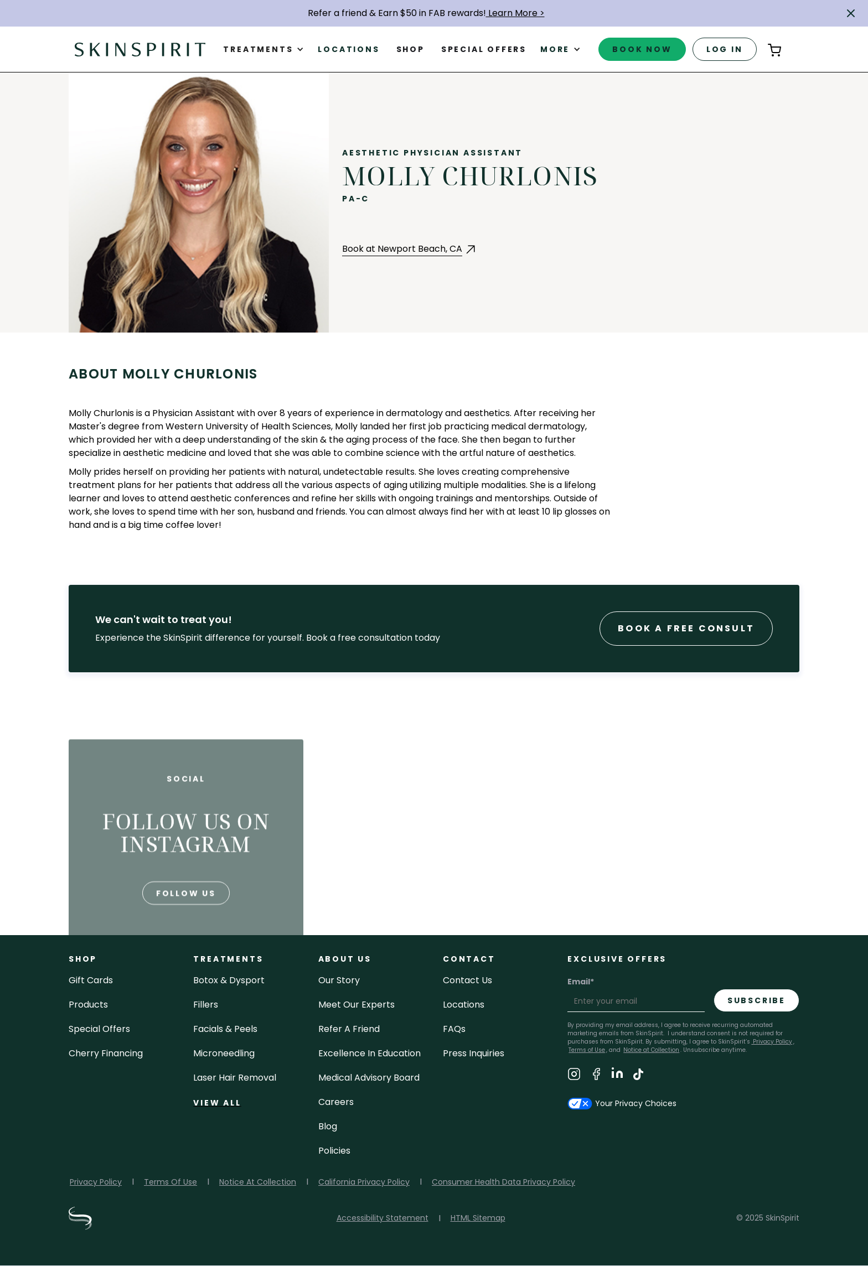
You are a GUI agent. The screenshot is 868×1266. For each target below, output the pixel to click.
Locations (348, 49)
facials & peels (225, 1029)
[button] (851, 13)
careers (336, 1102)
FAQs (454, 1029)
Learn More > (515, 13)
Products (88, 1004)
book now (641, 49)
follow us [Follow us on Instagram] (186, 915)
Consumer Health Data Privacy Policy (503, 1181)
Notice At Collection (257, 1181)
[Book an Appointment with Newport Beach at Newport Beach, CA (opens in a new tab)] (409, 249)
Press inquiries (473, 1053)
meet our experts (356, 1004)
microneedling (224, 1053)
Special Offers (99, 1029)
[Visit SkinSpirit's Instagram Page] (574, 1076)
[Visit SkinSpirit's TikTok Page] (638, 1076)
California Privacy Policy (364, 1181)
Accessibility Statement (382, 1217)
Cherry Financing (106, 1053)
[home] (140, 49)
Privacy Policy (771, 1041)
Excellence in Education (369, 1053)
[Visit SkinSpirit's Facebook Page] (596, 1076)
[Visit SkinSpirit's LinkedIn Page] (617, 1076)
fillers (205, 1004)
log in (724, 49)
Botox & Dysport (229, 980)
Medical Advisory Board (369, 1077)
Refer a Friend (349, 1029)
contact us (467, 980)
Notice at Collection (651, 1050)
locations (463, 1004)
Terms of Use (587, 1050)
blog (327, 1126)
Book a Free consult (686, 628)
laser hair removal (234, 1077)
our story (339, 980)
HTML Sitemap (478, 1217)
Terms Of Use (170, 1181)
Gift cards (91, 980)
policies (334, 1150)
